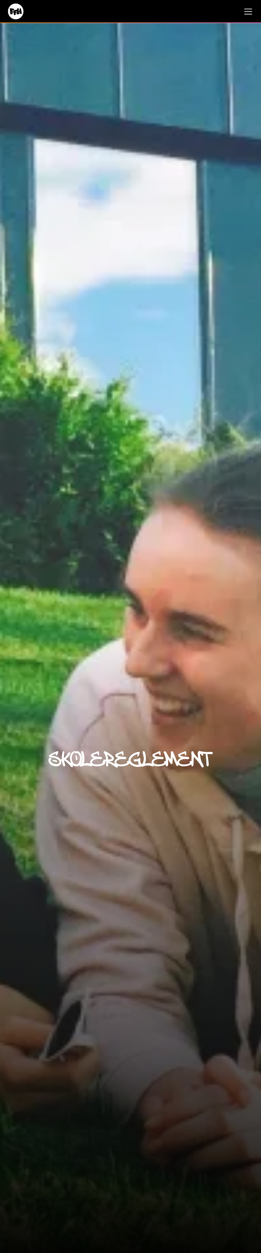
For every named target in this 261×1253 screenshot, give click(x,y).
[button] (247, 11)
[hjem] (16, 11)
